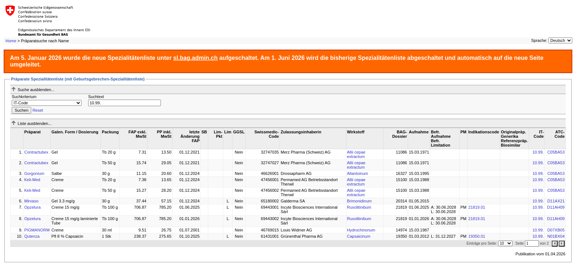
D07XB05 (556, 230)
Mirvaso (31, 201)
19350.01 (476, 236)
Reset (37, 110)
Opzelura (32, 207)
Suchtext (96, 96)
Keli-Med (32, 179)
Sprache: (539, 40)
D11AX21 (556, 201)
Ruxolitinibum (359, 207)
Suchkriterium (24, 96)
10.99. (538, 152)
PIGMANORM (37, 230)
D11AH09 (556, 207)
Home (11, 41)
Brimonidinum (359, 201)
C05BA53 (556, 152)
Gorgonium (34, 173)
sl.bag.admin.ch (195, 58)
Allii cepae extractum (356, 154)
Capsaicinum (359, 236)
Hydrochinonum (361, 230)
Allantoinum (357, 173)
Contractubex (36, 152)
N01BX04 (556, 236)
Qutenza (32, 236)
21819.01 (476, 207)
